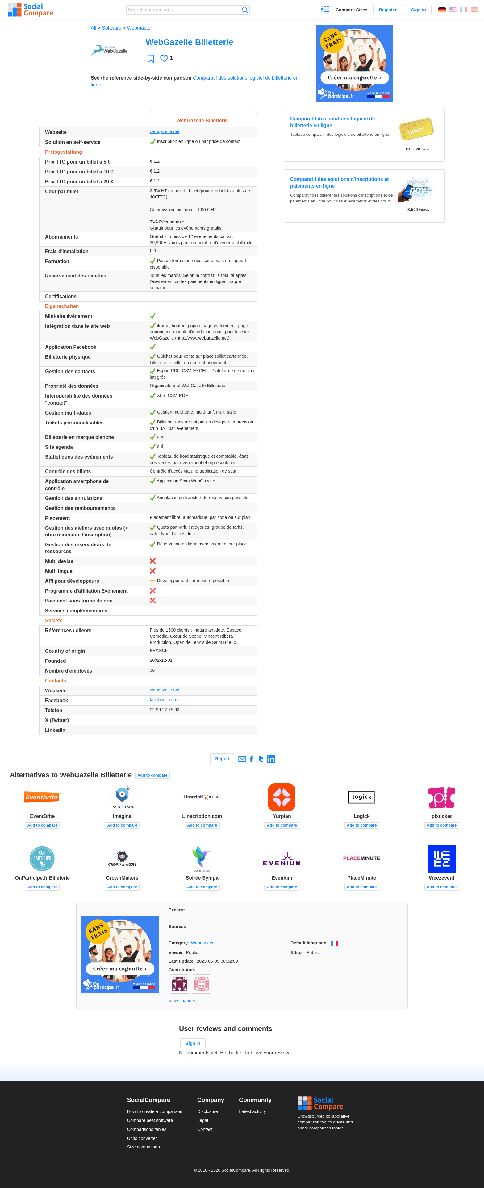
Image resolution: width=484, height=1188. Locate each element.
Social (327, 1103)
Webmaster (139, 28)
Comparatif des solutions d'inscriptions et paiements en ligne (339, 183)
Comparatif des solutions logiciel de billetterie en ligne (332, 122)
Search (245, 10)
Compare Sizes (351, 9)
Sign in (418, 9)
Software (111, 28)
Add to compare (152, 775)
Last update (181, 961)
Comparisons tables (146, 1129)
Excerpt (177, 909)
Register (388, 9)
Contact (205, 1129)
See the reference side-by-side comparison (141, 78)
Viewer (176, 952)
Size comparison (143, 1146)
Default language (308, 942)
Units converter (142, 1138)
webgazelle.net (164, 131)
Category (178, 942)
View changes (182, 1000)
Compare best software (150, 1120)
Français (463, 9)
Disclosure (207, 1111)
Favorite (151, 58)
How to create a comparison (154, 1111)
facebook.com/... (166, 699)
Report (222, 758)
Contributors (182, 969)
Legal (202, 1120)
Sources (177, 926)
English (453, 9)
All (93, 28)
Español (474, 9)
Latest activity (252, 1111)
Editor (296, 952)
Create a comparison (325, 10)
